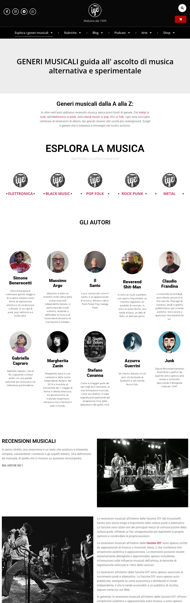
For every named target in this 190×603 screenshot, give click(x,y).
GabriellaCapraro (20, 361)
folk (121, 117)
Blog (98, 32)
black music (92, 117)
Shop (169, 32)
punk (73, 117)
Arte (147, 32)
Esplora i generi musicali (34, 32)
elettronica (59, 117)
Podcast (122, 32)
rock (43, 117)
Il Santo (94, 283)
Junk (169, 360)
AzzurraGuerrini (132, 363)
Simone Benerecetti (20, 281)
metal (142, 112)
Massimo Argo (57, 283)
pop (106, 117)
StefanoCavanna (95, 373)
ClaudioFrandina (169, 284)
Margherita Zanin (57, 363)
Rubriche (72, 32)
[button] (182, 8)
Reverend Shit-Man (132, 284)
